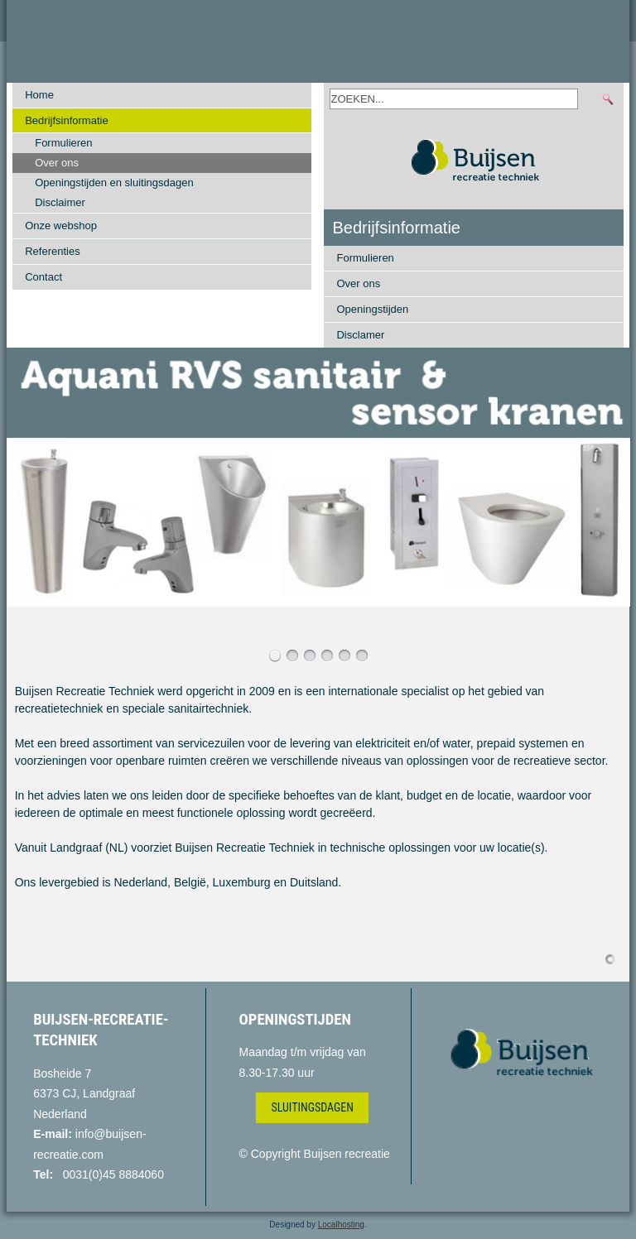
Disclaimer (60, 202)
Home (39, 95)
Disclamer (360, 335)
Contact (43, 277)
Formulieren (63, 143)
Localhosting (341, 1224)
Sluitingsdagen (312, 1107)
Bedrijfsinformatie (66, 120)
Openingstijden (372, 309)
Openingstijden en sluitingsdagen (114, 182)
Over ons (57, 162)
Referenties (52, 251)
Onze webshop (61, 225)
